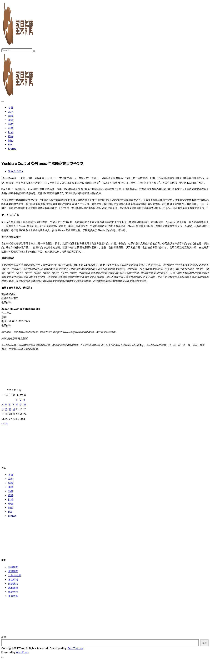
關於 (10, 140)
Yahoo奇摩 (14, 575)
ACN (10, 111)
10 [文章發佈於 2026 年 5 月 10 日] (24, 404)
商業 (10, 128)
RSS (10, 144)
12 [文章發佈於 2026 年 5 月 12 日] (6, 409)
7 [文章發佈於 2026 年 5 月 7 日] (13, 404)
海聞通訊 (13, 583)
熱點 (10, 124)
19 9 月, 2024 (15, 171)
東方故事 (13, 596)
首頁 (10, 107)
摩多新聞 (13, 571)
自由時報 (13, 579)
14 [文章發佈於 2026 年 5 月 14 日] (14, 409)
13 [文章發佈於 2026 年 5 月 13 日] (10, 409)
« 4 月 (4, 423)
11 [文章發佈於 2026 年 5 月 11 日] (2, 409)
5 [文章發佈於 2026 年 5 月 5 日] (6, 404)
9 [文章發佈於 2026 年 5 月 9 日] (20, 404)
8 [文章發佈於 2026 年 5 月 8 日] (17, 404)
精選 (10, 116)
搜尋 (3, 637)
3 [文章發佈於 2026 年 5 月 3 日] (24, 399)
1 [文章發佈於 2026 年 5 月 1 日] (16, 399)
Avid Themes (75, 648)
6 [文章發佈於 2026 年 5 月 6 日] (10, 404)
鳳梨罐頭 (13, 587)
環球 (10, 120)
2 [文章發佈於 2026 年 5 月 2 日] (20, 399)
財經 (10, 132)
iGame (12, 148)
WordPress (22, 652)
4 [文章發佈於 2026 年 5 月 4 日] (3, 404)
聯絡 (10, 136)
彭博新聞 (13, 567)
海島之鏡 (13, 592)
